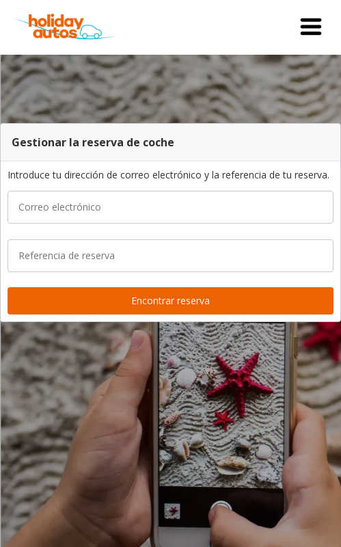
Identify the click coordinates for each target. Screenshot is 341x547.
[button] (311, 27)
